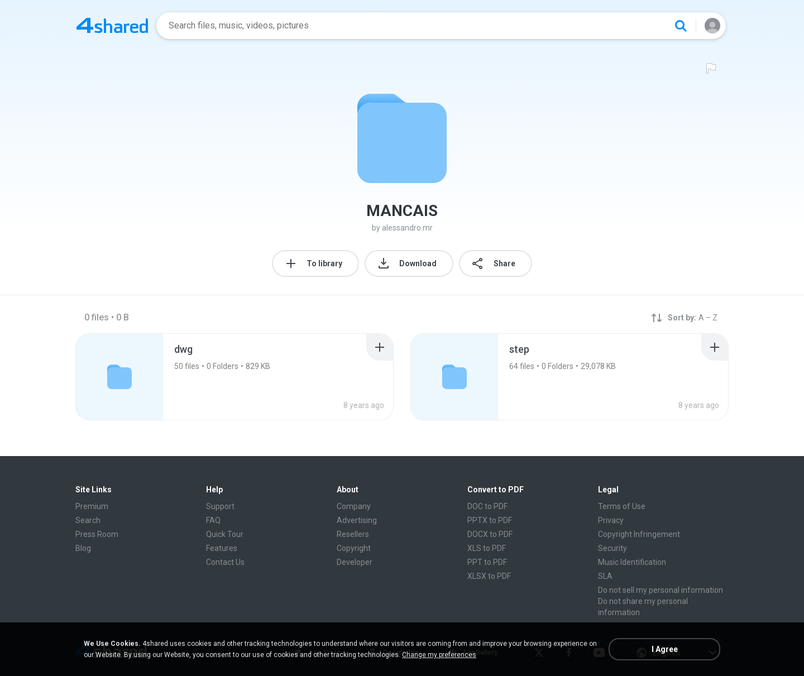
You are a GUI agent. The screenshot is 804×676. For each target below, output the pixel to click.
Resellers (353, 534)
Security (612, 548)
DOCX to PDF (490, 534)
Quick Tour (224, 534)
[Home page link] (112, 25)
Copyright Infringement (639, 534)
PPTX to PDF (489, 520)
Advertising (357, 520)
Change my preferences (439, 655)
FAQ (213, 520)
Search (87, 520)
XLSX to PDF (489, 576)
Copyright (354, 548)
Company (354, 506)
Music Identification (632, 562)
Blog (83, 548)
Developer (354, 562)
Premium (91, 506)
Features (221, 548)
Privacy (611, 520)
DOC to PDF (487, 506)
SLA (605, 576)
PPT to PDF (487, 562)
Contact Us (225, 562)
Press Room (96, 534)
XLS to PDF (486, 548)
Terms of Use (621, 506)
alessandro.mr (407, 227)
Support (220, 506)
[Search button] (680, 25)
